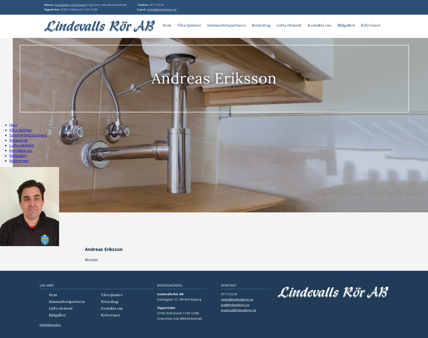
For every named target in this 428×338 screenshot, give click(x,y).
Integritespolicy (50, 325)
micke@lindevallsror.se (162, 9)
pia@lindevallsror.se (235, 305)
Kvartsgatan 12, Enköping (70, 5)
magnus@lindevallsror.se (238, 310)
